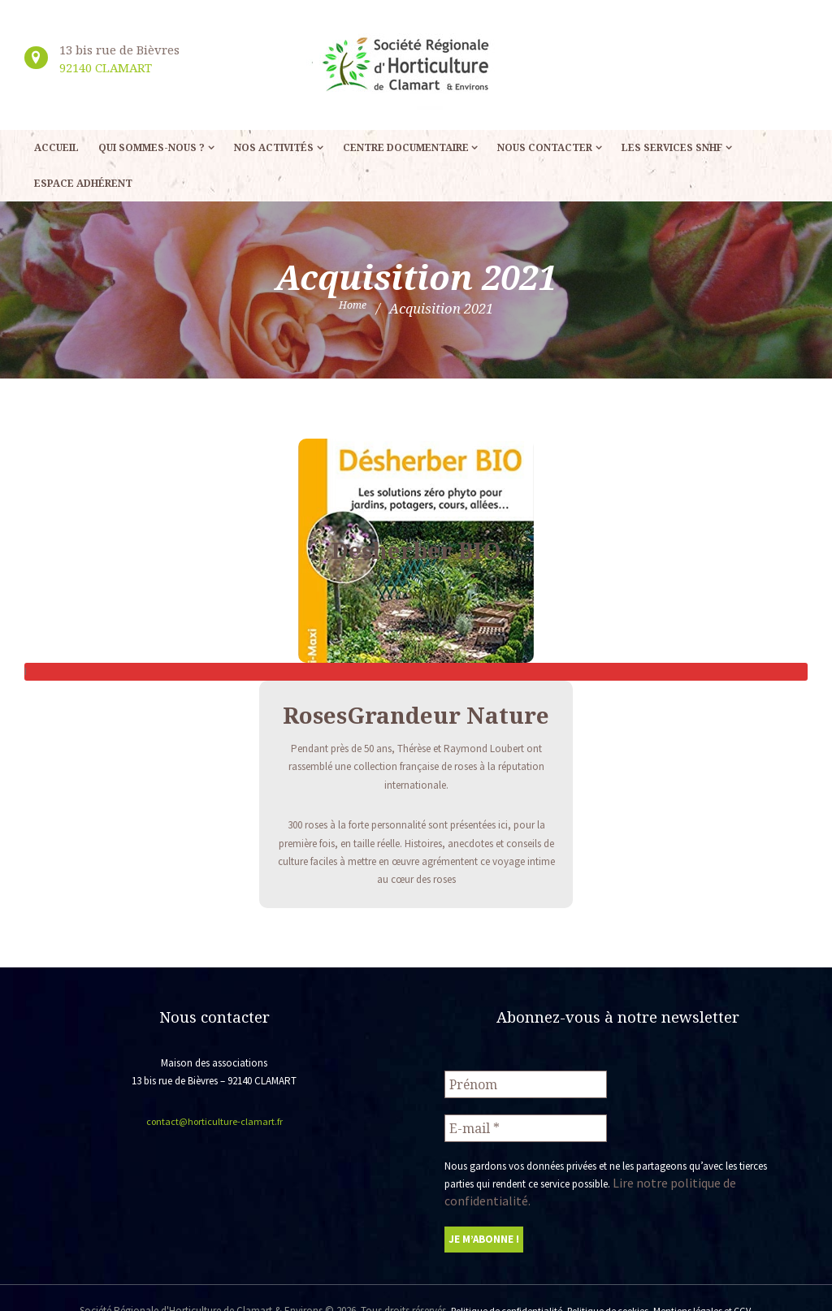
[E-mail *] (525, 1123)
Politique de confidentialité (499, 1285)
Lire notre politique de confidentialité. (694, 1176)
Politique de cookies (607, 1285)
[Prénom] (525, 1083)
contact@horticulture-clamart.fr (214, 1121)
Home (352, 308)
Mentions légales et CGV (708, 1285)
